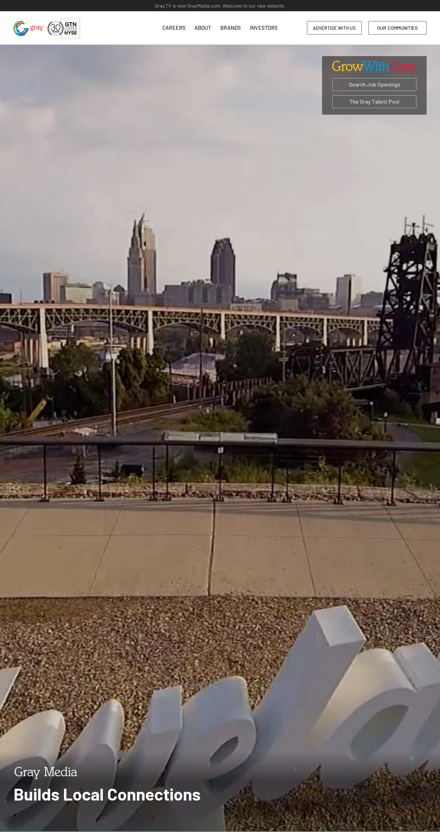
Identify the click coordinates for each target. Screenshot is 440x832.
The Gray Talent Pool (374, 101)
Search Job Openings (374, 84)
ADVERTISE (334, 28)
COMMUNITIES (397, 28)
